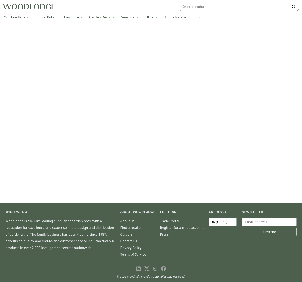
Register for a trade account (182, 227)
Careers (126, 234)
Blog (198, 17)
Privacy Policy (130, 247)
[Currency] (223, 222)
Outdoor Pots (16, 17)
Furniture (73, 17)
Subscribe (269, 232)
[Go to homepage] (29, 7)
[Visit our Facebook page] (163, 268)
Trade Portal (169, 221)
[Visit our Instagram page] (155, 268)
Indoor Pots (46, 17)
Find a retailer (131, 227)
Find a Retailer (176, 17)
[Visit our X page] (146, 268)
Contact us (128, 241)
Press (164, 234)
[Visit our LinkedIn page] (138, 268)
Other (152, 17)
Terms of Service (133, 254)
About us (127, 221)
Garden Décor (102, 17)
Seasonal (130, 17)
